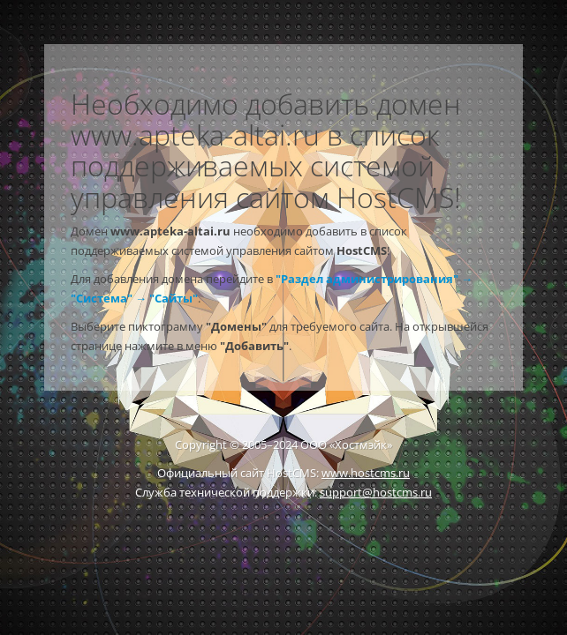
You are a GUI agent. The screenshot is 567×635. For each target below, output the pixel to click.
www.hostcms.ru (365, 473)
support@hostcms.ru (376, 492)
